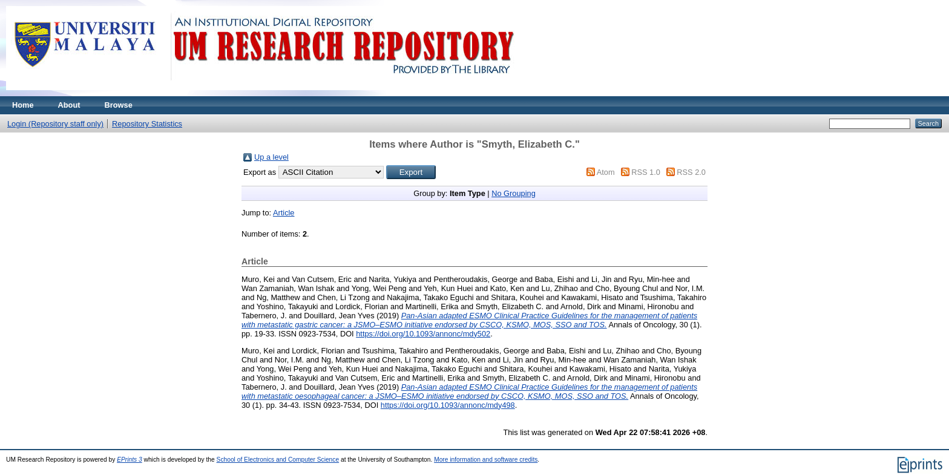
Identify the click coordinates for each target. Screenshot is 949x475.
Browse (119, 105)
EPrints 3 (129, 459)
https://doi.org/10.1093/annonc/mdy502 (423, 333)
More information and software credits (485, 459)
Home (23, 105)
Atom (606, 172)
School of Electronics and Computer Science (278, 459)
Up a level (271, 157)
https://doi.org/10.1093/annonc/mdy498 (448, 405)
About (69, 105)
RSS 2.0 (691, 172)
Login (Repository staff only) (55, 123)
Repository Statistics (147, 123)
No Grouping (513, 193)
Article (284, 212)
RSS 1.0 (645, 172)
